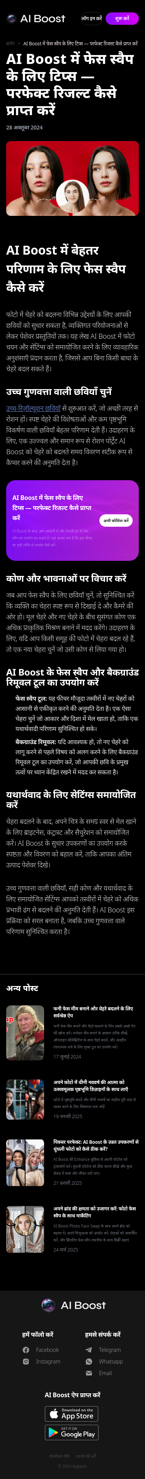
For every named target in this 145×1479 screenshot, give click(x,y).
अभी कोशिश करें (115, 520)
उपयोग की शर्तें (86, 1456)
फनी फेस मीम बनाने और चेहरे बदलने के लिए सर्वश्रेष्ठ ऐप (93, 1012)
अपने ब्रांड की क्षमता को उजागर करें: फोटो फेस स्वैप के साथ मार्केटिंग (94, 1212)
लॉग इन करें (92, 18)
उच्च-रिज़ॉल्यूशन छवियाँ (33, 408)
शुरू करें (122, 18)
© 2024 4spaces (72, 1466)
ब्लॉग (10, 43)
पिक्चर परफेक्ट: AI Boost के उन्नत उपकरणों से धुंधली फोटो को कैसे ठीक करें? (95, 1145)
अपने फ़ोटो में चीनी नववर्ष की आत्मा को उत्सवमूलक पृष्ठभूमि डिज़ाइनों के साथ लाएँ (90, 1086)
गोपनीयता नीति (59, 1456)
